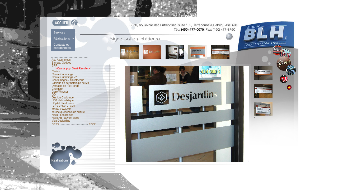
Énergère (57, 88)
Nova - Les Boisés (62, 114)
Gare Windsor (60, 91)
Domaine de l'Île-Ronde (65, 85)
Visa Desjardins (61, 120)
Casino (56, 71)
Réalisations (62, 38)
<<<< (55, 123)
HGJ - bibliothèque (62, 100)
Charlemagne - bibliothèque (68, 80)
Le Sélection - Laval (63, 106)
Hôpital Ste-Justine (63, 103)
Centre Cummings (62, 74)
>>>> (92, 123)
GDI (54, 94)
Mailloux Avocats (61, 109)
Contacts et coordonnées (62, 46)
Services (59, 32)
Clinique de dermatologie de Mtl (70, 83)
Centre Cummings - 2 (64, 77)
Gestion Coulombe (62, 97)
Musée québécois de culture (68, 112)
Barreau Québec (61, 62)
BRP (54, 65)
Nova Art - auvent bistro (65, 117)
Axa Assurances (61, 59)
